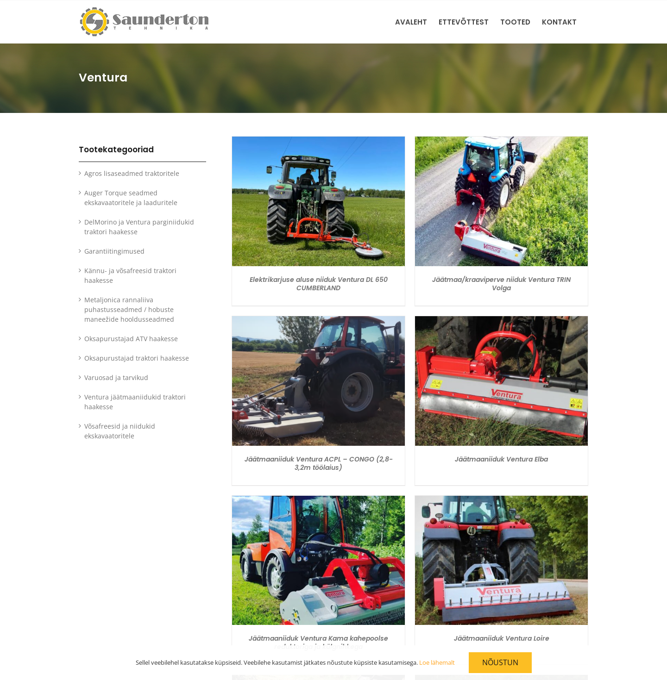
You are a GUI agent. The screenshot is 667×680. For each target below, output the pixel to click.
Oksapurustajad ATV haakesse (131, 338)
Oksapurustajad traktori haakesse (136, 358)
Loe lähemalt (437, 662)
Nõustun (500, 662)
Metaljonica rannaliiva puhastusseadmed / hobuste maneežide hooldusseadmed (129, 309)
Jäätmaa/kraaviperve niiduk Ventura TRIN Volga (501, 284)
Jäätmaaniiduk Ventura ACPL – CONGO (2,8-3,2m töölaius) (319, 463)
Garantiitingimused (114, 251)
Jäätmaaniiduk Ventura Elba (501, 459)
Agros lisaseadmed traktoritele (131, 173)
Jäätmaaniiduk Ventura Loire (501, 638)
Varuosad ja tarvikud (116, 377)
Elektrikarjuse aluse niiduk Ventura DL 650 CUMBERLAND (319, 284)
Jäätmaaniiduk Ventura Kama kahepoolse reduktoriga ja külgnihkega (318, 642)
